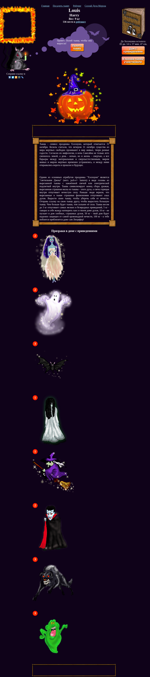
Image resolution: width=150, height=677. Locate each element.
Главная (45, 6)
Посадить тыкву (61, 6)
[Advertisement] (17, 25)
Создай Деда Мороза (95, 6)
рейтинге (81, 22)
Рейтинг (77, 6)
